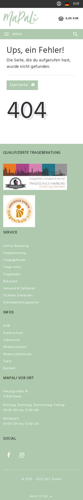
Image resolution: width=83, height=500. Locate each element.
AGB (6, 326)
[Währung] (76, 4)
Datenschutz (13, 333)
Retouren (10, 281)
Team (7, 361)
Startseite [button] (22, 85)
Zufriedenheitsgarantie (21, 302)
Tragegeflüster (14, 260)
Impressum (11, 340)
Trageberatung (14, 253)
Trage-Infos (12, 267)
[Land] (66, 4)
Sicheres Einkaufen (18, 295)
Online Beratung (16, 246)
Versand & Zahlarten (19, 288)
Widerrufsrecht (15, 347)
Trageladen (11, 274)
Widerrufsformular (17, 354)
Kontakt (9, 368)
